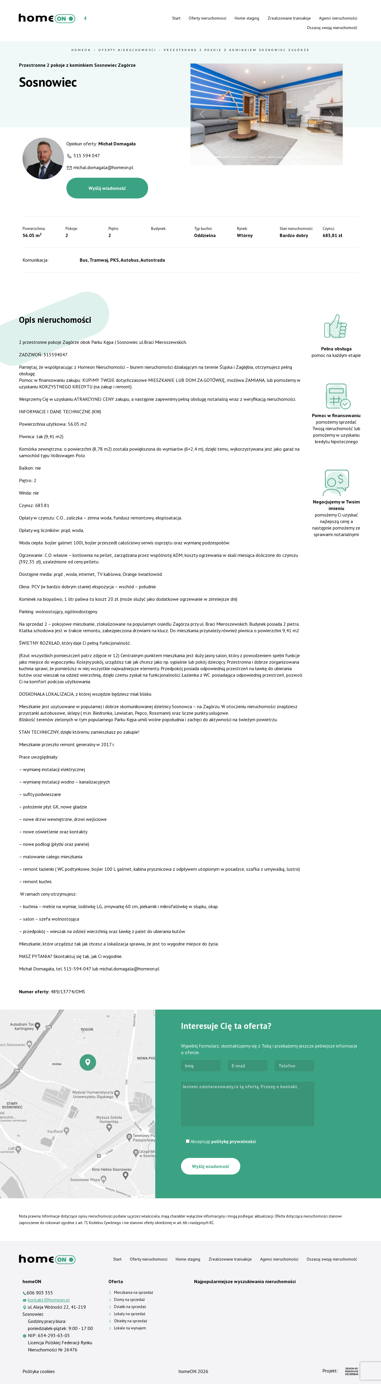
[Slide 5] (253, 157)
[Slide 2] (226, 157)
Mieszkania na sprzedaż (133, 1292)
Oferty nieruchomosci (207, 18)
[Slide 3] (235, 157)
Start (176, 18)
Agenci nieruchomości (338, 18)
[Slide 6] (262, 157)
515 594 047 (86, 155)
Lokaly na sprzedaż (129, 1313)
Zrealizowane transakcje (289, 18)
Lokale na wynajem (130, 1328)
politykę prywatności (233, 1141)
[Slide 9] (288, 157)
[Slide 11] (306, 157)
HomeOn (81, 50)
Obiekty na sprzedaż (130, 1320)
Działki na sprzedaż (130, 1306)
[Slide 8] (280, 157)
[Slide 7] (271, 157)
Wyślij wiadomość (107, 188)
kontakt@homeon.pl (49, 1300)
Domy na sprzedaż (129, 1299)
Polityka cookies (39, 1371)
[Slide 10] (297, 157)
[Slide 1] (217, 157)
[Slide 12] (315, 157)
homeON (187, 1371)
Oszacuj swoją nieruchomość (332, 27)
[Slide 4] (244, 157)
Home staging (247, 18)
